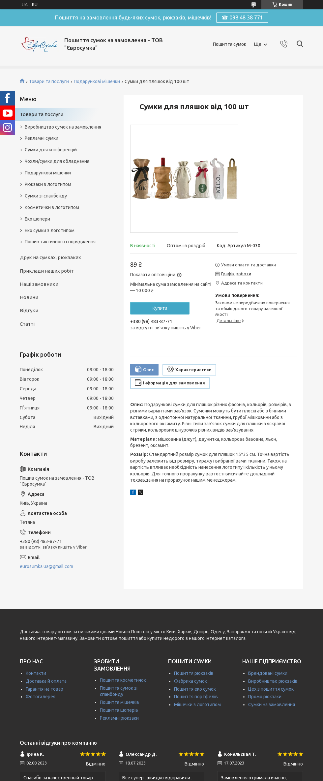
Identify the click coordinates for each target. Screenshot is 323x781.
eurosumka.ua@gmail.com (46, 566)
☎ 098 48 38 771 (242, 17)
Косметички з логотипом (52, 207)
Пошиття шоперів (119, 710)
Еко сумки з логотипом (49, 230)
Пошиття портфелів (196, 696)
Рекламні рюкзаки (119, 718)
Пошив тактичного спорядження (60, 241)
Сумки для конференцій (51, 149)
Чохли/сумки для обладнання (57, 161)
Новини (29, 297)
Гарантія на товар (44, 689)
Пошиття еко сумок (195, 689)
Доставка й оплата (46, 681)
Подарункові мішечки (97, 81)
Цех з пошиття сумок (271, 689)
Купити (160, 308)
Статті (27, 324)
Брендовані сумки (267, 673)
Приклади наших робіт (47, 271)
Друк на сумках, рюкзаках (50, 257)
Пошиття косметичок (123, 680)
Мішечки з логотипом (197, 704)
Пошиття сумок (229, 44)
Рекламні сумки (41, 138)
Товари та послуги (49, 81)
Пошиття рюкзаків (194, 673)
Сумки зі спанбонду (46, 195)
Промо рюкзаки (264, 696)
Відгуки (29, 310)
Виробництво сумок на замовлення (63, 127)
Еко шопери (37, 219)
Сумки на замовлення (271, 704)
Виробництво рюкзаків (273, 681)
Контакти (36, 673)
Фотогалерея (40, 696)
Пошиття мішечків (119, 702)
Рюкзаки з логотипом (48, 184)
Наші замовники (39, 284)
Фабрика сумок (190, 681)
